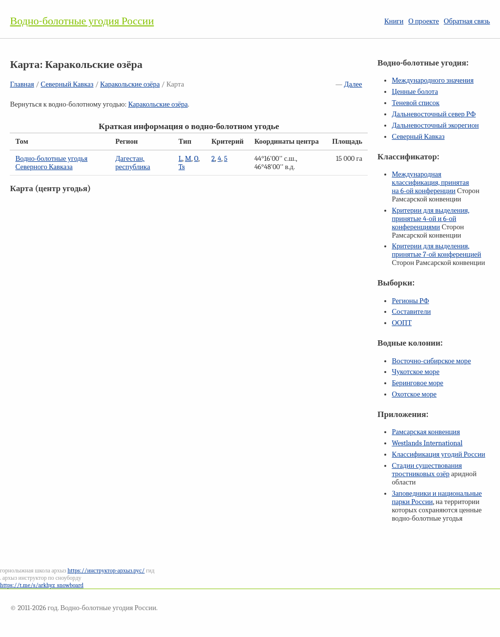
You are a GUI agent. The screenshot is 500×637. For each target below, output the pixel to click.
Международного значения (433, 80)
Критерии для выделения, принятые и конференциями (430, 218)
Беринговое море (417, 383)
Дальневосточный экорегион (435, 125)
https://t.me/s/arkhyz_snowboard (41, 585)
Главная (22, 84)
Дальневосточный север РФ (434, 114)
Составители (411, 312)
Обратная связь (467, 21)
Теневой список (415, 103)
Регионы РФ (410, 301)
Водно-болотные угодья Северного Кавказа (51, 162)
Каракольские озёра (130, 84)
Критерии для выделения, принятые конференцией (436, 250)
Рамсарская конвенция (425, 432)
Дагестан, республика (132, 162)
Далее (353, 84)
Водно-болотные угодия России (82, 21)
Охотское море (414, 394)
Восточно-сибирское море (431, 361)
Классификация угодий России (438, 454)
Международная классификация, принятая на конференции (430, 182)
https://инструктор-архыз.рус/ (106, 570)
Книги (393, 21)
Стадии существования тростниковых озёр (427, 469)
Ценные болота (415, 92)
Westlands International (427, 443)
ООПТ (402, 323)
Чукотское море (415, 372)
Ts (182, 167)
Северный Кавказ (67, 84)
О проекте (423, 21)
